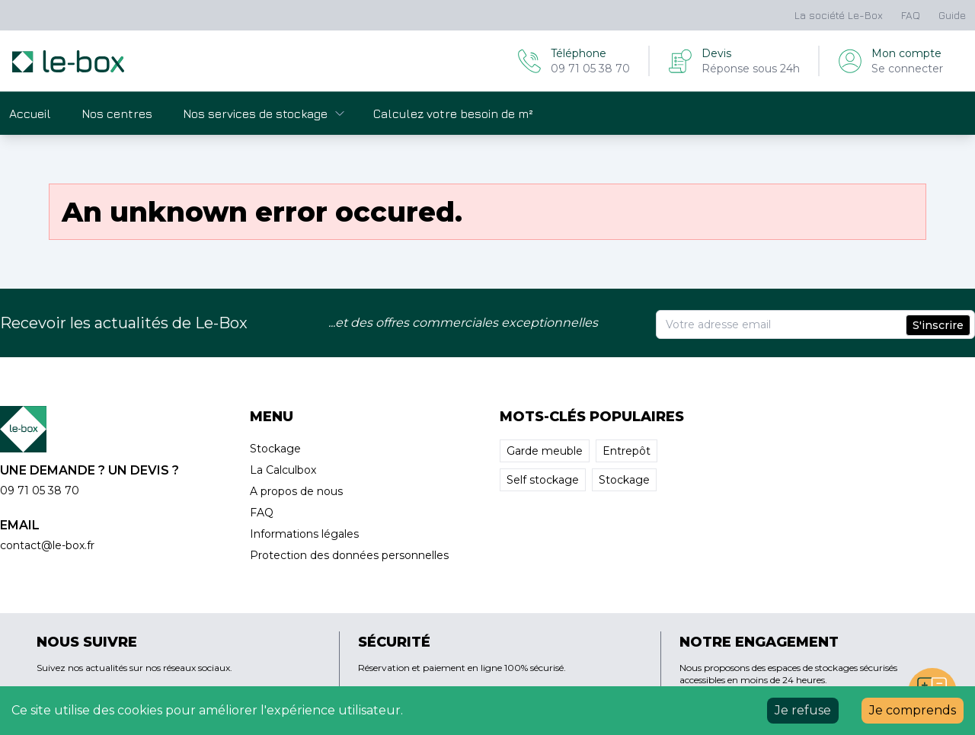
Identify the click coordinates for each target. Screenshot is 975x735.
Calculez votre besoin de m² (453, 113)
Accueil (30, 113)
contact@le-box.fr (47, 545)
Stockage (275, 448)
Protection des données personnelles (349, 555)
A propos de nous (296, 491)
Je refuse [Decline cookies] (803, 710)
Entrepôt (627, 451)
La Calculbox (283, 470)
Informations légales (304, 534)
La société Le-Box (838, 14)
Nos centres (117, 113)
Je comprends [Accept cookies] (912, 710)
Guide (952, 14)
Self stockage (543, 480)
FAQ (910, 14)
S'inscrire (938, 325)
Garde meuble (545, 451)
